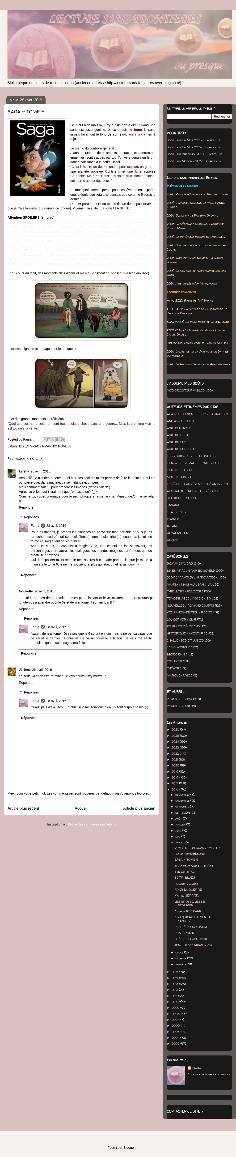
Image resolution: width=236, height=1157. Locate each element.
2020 (176, 765)
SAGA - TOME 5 (186, 859)
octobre (181, 806)
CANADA (173, 505)
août (179, 818)
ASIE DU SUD (176, 442)
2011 (175, 996)
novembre (182, 800)
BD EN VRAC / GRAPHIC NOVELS (45, 446)
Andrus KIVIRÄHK (187, 911)
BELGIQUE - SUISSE (182, 498)
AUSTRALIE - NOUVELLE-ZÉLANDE (193, 491)
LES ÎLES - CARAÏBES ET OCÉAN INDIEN (197, 484)
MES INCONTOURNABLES (186, 390)
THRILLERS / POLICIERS (185, 591)
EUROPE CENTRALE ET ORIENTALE (193, 463)
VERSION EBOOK (179, 699)
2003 (176, 1043)
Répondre (26, 507)
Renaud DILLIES (186, 883)
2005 (176, 1031)
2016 (175, 789)
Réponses (31, 517)
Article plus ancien (139, 808)
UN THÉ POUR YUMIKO (191, 927)
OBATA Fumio (184, 933)
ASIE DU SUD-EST (180, 449)
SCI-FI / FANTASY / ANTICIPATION (192, 577)
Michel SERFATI (186, 895)
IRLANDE (174, 526)
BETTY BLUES (184, 877)
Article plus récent (23, 808)
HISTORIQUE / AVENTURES (187, 633)
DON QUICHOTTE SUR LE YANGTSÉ (192, 919)
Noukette (26, 591)
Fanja (35, 525)
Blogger (129, 1147)
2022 (176, 753)
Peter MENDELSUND (189, 853)
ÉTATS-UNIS (176, 512)
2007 (176, 1019)
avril (179, 842)
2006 (176, 1025)
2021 (175, 759)
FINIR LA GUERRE (188, 889)
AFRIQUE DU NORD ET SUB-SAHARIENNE (198, 414)
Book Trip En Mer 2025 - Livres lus (193, 140)
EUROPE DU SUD (179, 470)
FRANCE (173, 519)
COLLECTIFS (176, 661)
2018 (175, 777)
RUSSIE (172, 540)
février (181, 958)
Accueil (81, 808)
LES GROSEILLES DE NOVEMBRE (189, 903)
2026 (176, 729)
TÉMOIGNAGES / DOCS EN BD (189, 598)
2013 (175, 984)
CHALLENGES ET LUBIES (185, 640)
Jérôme (25, 670)
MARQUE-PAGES (179, 675)
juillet (180, 824)
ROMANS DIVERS (180, 563)
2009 (176, 1007)
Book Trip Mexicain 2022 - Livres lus (194, 161)
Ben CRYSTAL (184, 871)
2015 (175, 972)
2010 (175, 1002)
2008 (176, 1014)
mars (179, 952)
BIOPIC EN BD (177, 654)
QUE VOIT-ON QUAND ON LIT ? (197, 848)
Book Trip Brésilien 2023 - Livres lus (194, 154)
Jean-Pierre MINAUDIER (193, 945)
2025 (176, 735)
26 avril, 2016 (41, 471)
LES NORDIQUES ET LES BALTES (191, 456)
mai (178, 836)
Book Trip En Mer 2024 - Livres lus (193, 147)
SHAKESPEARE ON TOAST (193, 865)
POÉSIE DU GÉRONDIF (191, 939)
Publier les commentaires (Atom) (92, 824)
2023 (176, 747)
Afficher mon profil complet (209, 1074)
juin (178, 830)
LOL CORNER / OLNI (181, 619)
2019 (175, 771)
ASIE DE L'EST (177, 435)
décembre (182, 794)
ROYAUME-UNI (178, 533)
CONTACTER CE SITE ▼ (185, 1111)
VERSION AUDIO (179, 706)
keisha (24, 471)
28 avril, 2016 (56, 525)
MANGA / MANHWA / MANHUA (189, 584)
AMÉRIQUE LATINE (181, 421)
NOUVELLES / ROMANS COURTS (190, 605)
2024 (176, 741)
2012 (175, 989)
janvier (181, 964)
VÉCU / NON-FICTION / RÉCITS (189, 612)
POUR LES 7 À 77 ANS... (184, 626)
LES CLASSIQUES (179, 647)
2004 (176, 1037)
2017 (175, 783)
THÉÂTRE (174, 668)
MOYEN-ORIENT (179, 477)
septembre (183, 812)
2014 (175, 978)
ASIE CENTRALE (179, 428)
